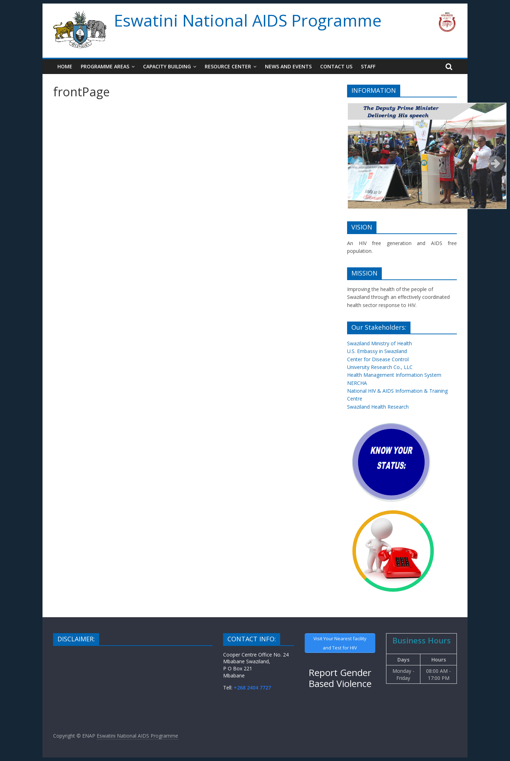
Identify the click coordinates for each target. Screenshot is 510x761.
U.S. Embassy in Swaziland (377, 351)
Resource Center (228, 66)
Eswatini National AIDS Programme (247, 20)
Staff (368, 66)
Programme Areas (105, 66)
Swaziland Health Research (378, 406)
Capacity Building (167, 66)
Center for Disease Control (378, 359)
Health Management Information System (394, 374)
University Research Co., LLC (380, 367)
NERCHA (357, 383)
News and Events (288, 66)
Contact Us (336, 66)
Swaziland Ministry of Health (379, 343)
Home (64, 66)
